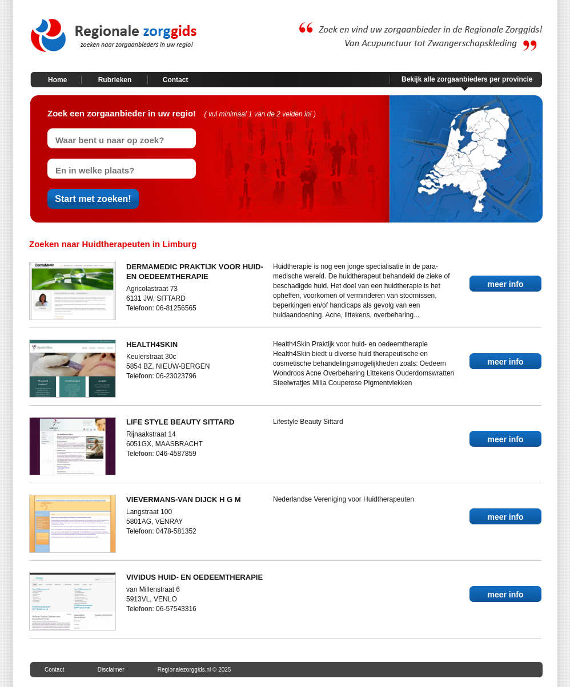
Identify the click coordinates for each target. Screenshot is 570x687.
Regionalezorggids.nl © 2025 (194, 669)
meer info (505, 284)
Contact (175, 80)
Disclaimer (111, 669)
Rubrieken (115, 80)
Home (57, 80)
